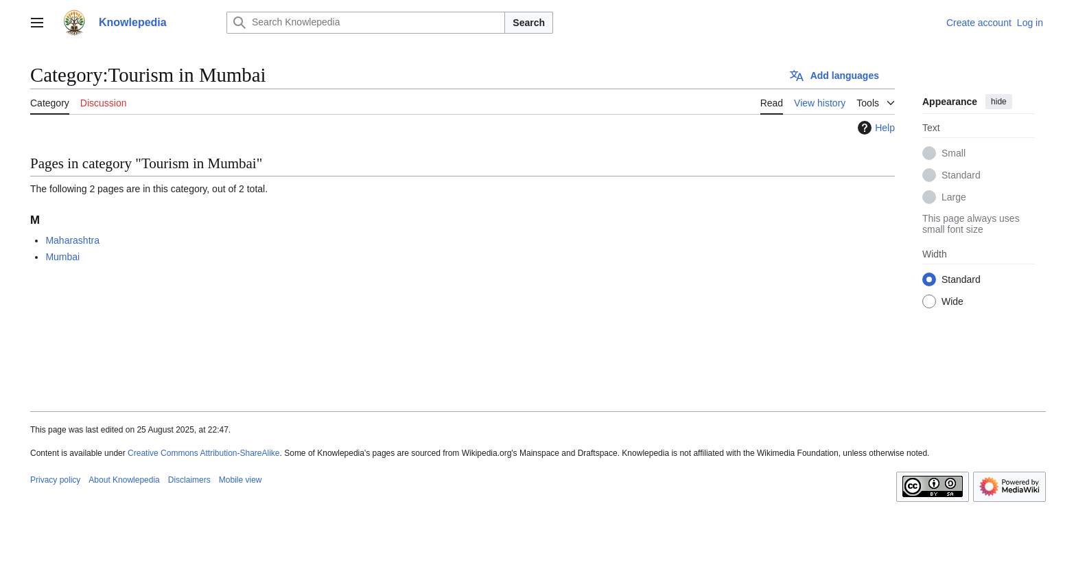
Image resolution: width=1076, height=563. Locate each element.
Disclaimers (189, 480)
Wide (952, 301)
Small (953, 153)
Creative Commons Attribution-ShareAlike (203, 453)
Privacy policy (55, 480)
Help (874, 128)
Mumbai (62, 256)
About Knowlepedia (124, 480)
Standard (961, 175)
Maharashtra (72, 240)
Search (529, 22)
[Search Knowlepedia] (365, 23)
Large (953, 197)
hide (999, 101)
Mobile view (240, 480)
